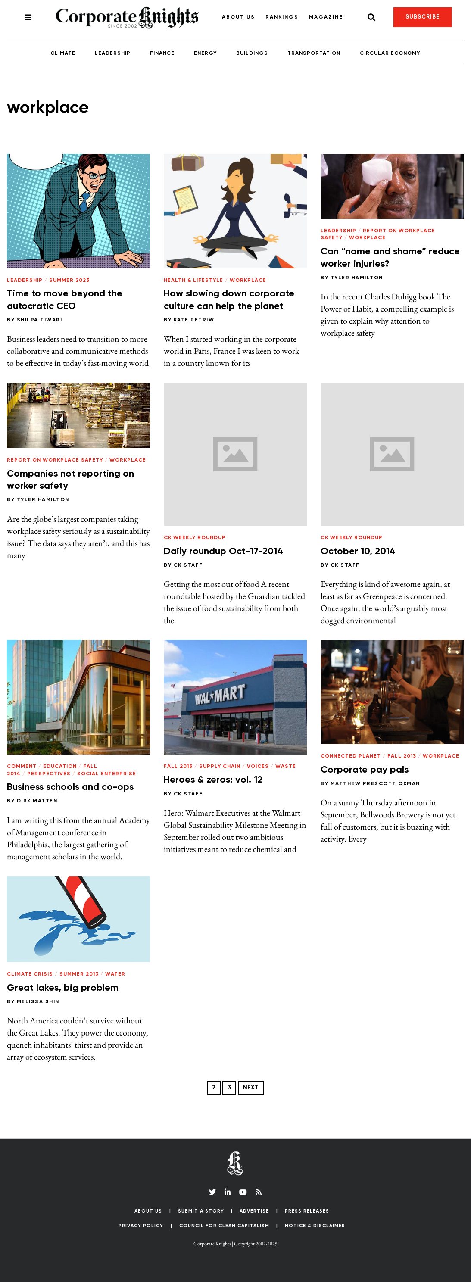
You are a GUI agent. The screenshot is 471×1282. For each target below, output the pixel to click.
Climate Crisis (30, 974)
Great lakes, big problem (63, 988)
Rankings (282, 17)
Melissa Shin (38, 1001)
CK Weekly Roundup (195, 537)
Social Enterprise (106, 774)
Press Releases (307, 1211)
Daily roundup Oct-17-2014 (223, 551)
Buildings (252, 53)
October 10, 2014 (358, 551)
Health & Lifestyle (193, 280)
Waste (285, 766)
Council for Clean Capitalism (224, 1225)
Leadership (113, 53)
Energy (205, 53)
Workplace (248, 280)
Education (60, 766)
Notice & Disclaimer (315, 1225)
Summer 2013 (79, 974)
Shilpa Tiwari (39, 320)
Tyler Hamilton (357, 278)
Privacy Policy (141, 1225)
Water (115, 974)
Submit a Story (201, 1211)
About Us (238, 17)
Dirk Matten (37, 801)
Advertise (254, 1211)
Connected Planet (351, 756)
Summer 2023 (69, 280)
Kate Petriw (194, 320)
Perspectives (49, 774)
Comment (22, 766)
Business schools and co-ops (70, 787)
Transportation (313, 53)
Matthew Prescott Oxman (375, 783)
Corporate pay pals (365, 770)
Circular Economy (390, 53)
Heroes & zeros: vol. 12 (213, 780)
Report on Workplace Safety (55, 460)
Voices (258, 766)
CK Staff (188, 565)
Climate (62, 53)
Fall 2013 (178, 766)
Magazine (326, 17)
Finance (162, 53)
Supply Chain (219, 766)
